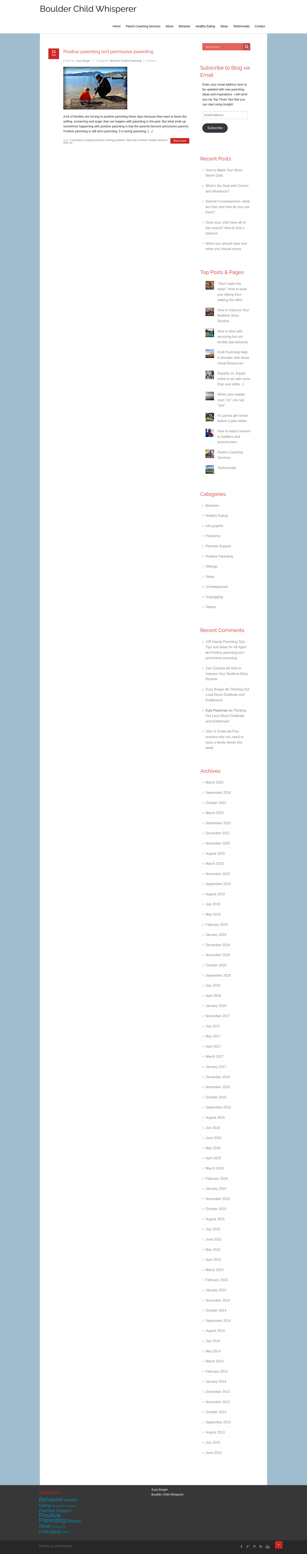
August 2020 (215, 853)
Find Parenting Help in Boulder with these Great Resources (233, 357)
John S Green (216, 731)
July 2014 (213, 1341)
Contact (260, 26)
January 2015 (216, 1290)
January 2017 (216, 1067)
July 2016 (213, 1128)
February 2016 (217, 1178)
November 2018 (218, 955)
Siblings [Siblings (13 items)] (73, 1521)
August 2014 (215, 1331)
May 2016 (213, 1148)
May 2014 (213, 1351)
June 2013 (214, 1453)
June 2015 (214, 1239)
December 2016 (218, 1077)
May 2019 (213, 914)
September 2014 (218, 1320)
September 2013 (218, 1422)
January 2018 (216, 1006)
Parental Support (218, 546)
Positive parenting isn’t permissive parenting (108, 51)
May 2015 (213, 1249)
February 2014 (217, 1371)
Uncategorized (216, 586)
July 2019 (213, 904)
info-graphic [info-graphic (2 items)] (58, 1505)
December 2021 (218, 833)
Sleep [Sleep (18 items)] (44, 1525)
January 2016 (216, 1188)
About (170, 26)
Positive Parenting (131, 60)
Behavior (184, 26)
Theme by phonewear (55, 1546)
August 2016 (215, 1117)
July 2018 (213, 985)
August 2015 (215, 1219)
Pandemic (213, 536)
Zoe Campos (215, 668)
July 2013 (213, 1442)
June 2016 (214, 1138)
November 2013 (218, 1402)
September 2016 (218, 1107)
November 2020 (218, 843)
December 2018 (218, 945)
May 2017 (213, 1036)
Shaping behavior (95, 140)
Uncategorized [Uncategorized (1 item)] (58, 1526)
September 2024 (218, 792)
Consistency (77, 140)
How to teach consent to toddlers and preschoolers (233, 436)
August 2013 (215, 1432)
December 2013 (218, 1392)
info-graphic (214, 526)
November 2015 (218, 1199)
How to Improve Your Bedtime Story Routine (233, 315)
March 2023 (215, 813)
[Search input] (224, 46)
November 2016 (218, 1087)
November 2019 (218, 874)
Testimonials (241, 26)
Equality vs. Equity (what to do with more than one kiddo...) (233, 378)
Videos (211, 607)
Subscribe (215, 128)
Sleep (224, 26)
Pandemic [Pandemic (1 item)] (71, 1506)
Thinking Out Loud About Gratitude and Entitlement (227, 694)
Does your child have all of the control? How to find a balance (226, 228)
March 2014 (215, 1361)
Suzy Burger (83, 60)
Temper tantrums (158, 140)
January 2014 (216, 1381)
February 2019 (217, 924)
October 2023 (216, 803)
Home (117, 26)
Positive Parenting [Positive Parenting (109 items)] (52, 1517)
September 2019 (218, 884)
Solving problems (115, 140)
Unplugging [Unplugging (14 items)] (50, 1531)
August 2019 (215, 894)
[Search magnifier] (246, 46)
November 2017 (218, 1016)
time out (67, 142)
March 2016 (215, 1168)
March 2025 (215, 782)
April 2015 (213, 1259)
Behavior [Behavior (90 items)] (51, 1499)
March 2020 (215, 863)
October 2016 (216, 1097)
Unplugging (214, 597)
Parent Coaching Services (143, 26)
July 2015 (213, 1229)
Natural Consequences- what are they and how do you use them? (227, 207)
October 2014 (216, 1310)
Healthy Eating (205, 26)
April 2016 (213, 1158)
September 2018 (218, 975)
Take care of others (137, 140)
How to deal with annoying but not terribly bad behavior (232, 336)
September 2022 (218, 823)
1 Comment (149, 60)
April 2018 (213, 996)
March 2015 (215, 1270)
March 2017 (215, 1056)
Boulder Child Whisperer (88, 9)
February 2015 (217, 1280)
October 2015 (216, 1209)
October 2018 (216, 965)
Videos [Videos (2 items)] (65, 1532)
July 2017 (213, 1026)
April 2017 (213, 1046)
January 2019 (216, 934)
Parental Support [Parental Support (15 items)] (55, 1510)
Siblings (211, 566)
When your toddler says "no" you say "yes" (231, 400)
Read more (180, 140)
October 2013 (216, 1412)
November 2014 (218, 1300)
